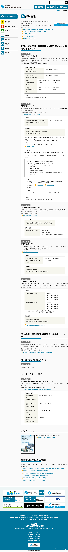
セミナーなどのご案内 (27, 36)
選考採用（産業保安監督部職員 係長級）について (34, 31)
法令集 (51, 517)
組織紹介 (46, 515)
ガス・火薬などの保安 (31, 515)
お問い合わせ (44, 519)
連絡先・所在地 (29, 146)
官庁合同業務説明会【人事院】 (30, 215)
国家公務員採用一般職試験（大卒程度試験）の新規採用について (37, 29)
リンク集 (38, 519)
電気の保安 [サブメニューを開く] (7, 22)
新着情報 (7, 35)
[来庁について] (49, 528)
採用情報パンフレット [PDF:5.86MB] (45, 437)
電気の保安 (22, 515)
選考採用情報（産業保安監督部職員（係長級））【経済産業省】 (37, 352)
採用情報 (7, 44)
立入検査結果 (36, 517)
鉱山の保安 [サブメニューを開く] (7, 30)
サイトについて (24, 519)
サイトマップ (32, 519)
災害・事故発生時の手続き (10, 16)
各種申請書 (23, 517)
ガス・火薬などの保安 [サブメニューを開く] (10, 26)
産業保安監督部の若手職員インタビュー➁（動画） (34, 480)
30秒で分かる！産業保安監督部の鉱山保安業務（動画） (35, 475)
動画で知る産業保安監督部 (28, 38)
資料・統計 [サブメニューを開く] (7, 39)
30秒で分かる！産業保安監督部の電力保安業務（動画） (35, 470)
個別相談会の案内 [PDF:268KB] (30, 252)
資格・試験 (46, 517)
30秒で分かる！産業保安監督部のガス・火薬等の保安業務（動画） (38, 473)
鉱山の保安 (40, 515)
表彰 (42, 517)
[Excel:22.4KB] (49, 185)
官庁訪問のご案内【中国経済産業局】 (31, 114)
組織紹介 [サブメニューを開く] (7, 48)
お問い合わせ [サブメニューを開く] (8, 52)
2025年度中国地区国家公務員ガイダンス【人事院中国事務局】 (37, 389)
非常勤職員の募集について (28, 34)
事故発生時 (17, 517)
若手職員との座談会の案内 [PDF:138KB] (35, 325)
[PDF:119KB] (39, 185)
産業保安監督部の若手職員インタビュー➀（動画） (34, 478)
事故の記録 (29, 517)
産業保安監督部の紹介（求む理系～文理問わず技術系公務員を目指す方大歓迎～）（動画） (43, 468)
